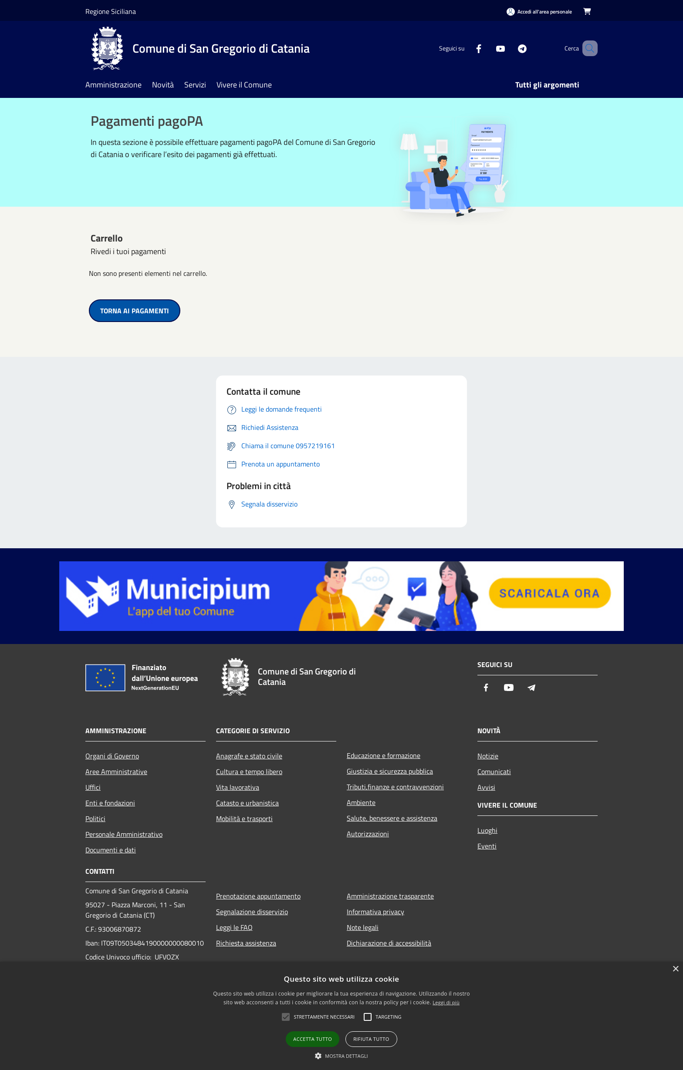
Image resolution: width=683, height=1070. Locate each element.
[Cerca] (587, 48)
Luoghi (487, 830)
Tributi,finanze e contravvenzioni (395, 787)
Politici (95, 818)
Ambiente (361, 802)
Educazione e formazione (383, 755)
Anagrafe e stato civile (249, 756)
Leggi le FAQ (234, 927)
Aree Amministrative (116, 771)
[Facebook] (466, 48)
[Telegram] (509, 48)
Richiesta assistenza (246, 943)
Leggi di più (446, 1002)
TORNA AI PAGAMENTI (134, 310)
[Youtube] (488, 48)
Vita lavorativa (237, 787)
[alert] (341, 1016)
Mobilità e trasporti (244, 818)
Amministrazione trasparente (390, 896)
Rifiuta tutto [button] (371, 1039)
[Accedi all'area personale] (539, 11)
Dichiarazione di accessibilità (389, 943)
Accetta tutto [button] (312, 1039)
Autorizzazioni (368, 833)
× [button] (675, 969)
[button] (341, 1055)
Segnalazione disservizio (252, 911)
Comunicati (494, 771)
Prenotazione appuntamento (258, 896)
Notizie (487, 756)
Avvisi (486, 787)
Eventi (487, 846)
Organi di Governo (112, 756)
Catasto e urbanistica (247, 803)
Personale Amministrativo (123, 834)
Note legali (363, 927)
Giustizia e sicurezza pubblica (390, 771)
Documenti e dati (110, 850)
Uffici (93, 787)
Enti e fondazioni (110, 803)
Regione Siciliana (110, 11)
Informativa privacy (375, 911)
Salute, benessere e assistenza (392, 818)
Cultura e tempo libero (249, 771)
